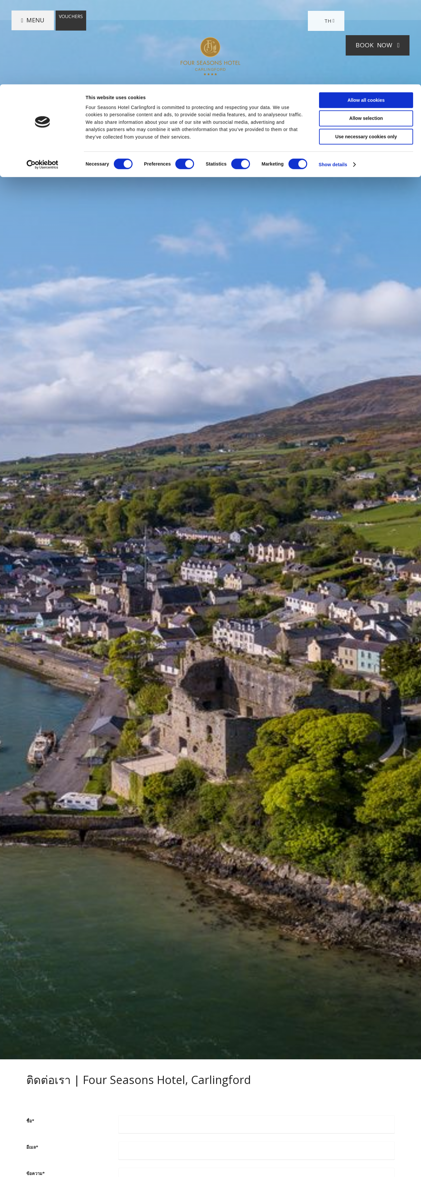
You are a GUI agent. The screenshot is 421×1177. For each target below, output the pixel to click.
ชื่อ (30, 1121)
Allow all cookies (365, 15)
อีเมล (32, 1147)
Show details (333, 80)
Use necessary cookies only (366, 52)
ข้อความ (35, 1173)
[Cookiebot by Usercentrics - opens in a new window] (42, 80)
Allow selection (366, 33)
